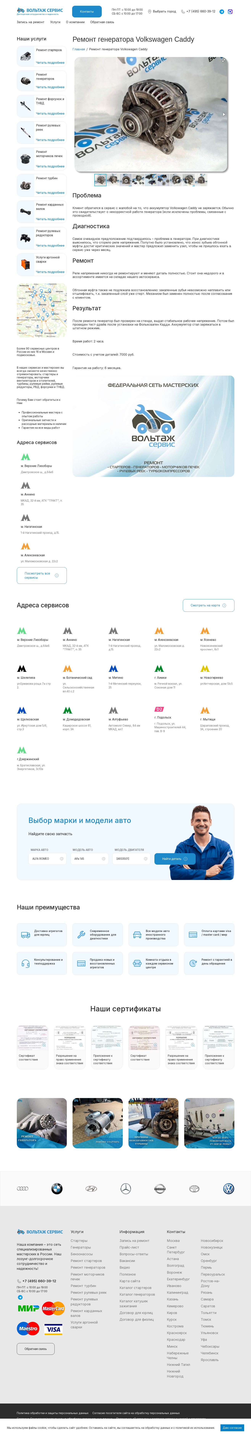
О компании (75, 22)
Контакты (87, 11)
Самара (207, 1299)
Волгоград (175, 1265)
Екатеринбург (178, 1279)
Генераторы (81, 1247)
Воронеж (174, 1272)
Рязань (206, 1292)
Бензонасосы (82, 1254)
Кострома (175, 1326)
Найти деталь (175, 859)
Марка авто (39, 849)
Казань (172, 1299)
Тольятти (208, 1313)
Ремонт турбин (83, 1286)
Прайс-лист (129, 1247)
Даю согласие (232, 1427)
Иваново (174, 1286)
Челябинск (209, 1353)
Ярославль (210, 1360)
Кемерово (175, 1306)
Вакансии (127, 1261)
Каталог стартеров (135, 1288)
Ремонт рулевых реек (89, 1292)
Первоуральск (213, 1274)
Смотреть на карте (209, 605)
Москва (173, 1241)
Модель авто (83, 849)
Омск (205, 1254)
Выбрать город (161, 11)
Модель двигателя (129, 849)
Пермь (206, 1267)
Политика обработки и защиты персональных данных (53, 1413)
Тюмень (207, 1326)
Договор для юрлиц (136, 1313)
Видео (124, 1267)
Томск (206, 1319)
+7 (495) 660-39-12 (198, 11)
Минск (172, 1346)
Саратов (208, 1306)
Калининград (177, 1292)
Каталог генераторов (137, 1294)
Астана (173, 1259)
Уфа (204, 1340)
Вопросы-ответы (133, 1254)
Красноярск (177, 1333)
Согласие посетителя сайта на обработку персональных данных (136, 1413)
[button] (224, 60)
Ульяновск (209, 1333)
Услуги (55, 22)
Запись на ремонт (30, 22)
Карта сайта (129, 1281)
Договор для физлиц (136, 1319)
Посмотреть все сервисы (42, 575)
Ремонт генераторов (88, 1267)
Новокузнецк (212, 1247)
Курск (172, 1319)
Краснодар (176, 1340)
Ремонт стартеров (86, 1261)
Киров (172, 1313)
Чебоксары (210, 1346)
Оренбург (209, 1261)
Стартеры (79, 1241)
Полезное (127, 1274)
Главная (79, 49)
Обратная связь (102, 22)
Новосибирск (212, 1241)
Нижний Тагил (178, 1365)
